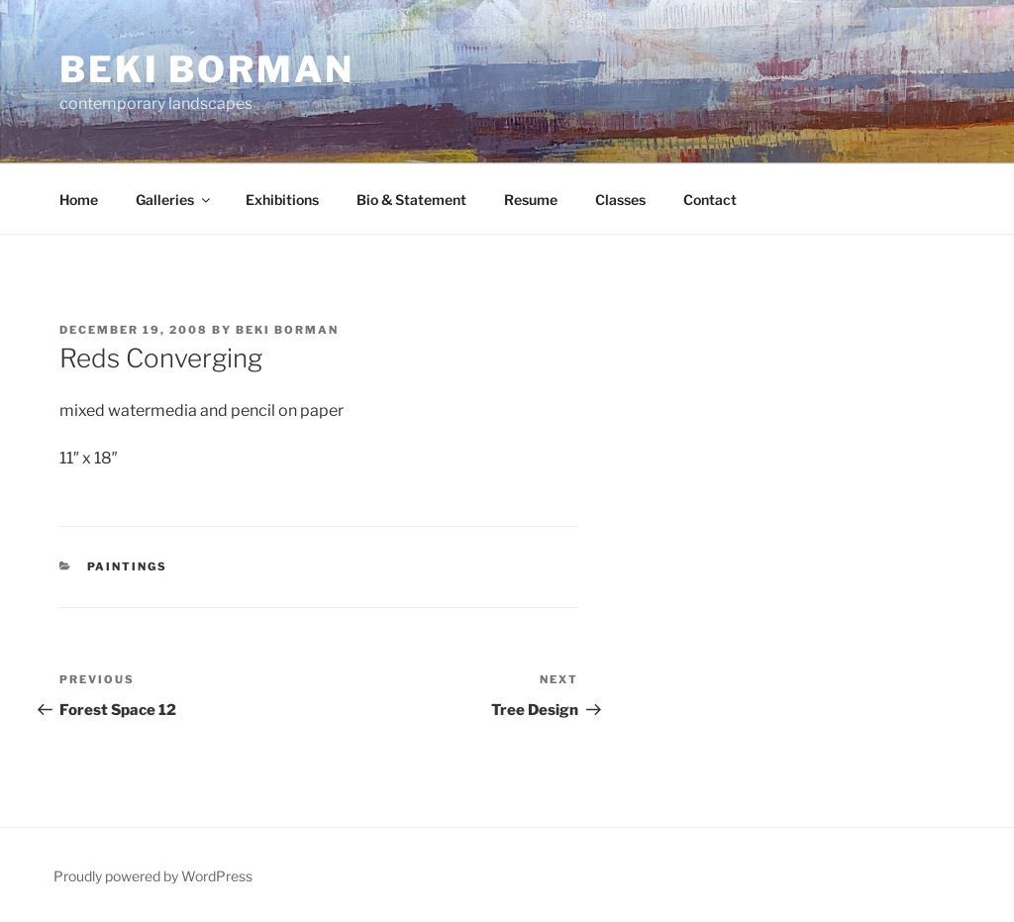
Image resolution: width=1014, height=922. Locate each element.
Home (78, 199)
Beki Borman (207, 69)
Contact (710, 199)
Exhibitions (282, 199)
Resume (531, 199)
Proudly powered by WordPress (153, 876)
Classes (620, 199)
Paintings (127, 566)
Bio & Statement (411, 199)
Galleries (174, 199)
